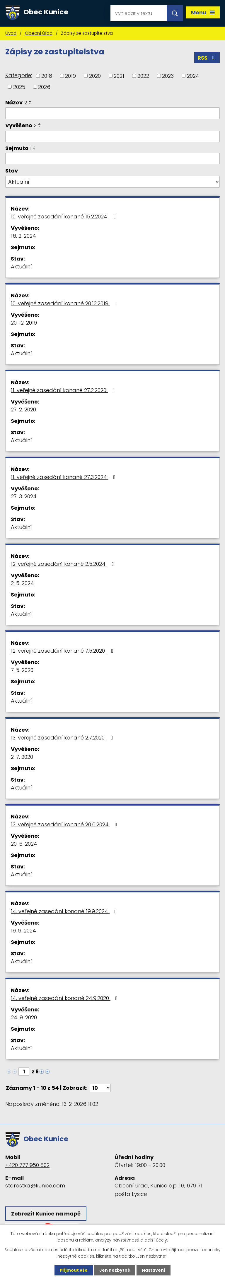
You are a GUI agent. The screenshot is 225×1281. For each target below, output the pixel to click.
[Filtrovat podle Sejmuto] (112, 158)
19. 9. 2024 (23, 930)
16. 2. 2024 (23, 235)
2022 (143, 76)
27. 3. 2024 (24, 496)
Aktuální (21, 266)
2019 (70, 76)
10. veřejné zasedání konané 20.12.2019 (65, 303)
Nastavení (153, 1270)
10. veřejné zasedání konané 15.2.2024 (64, 216)
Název (16, 102)
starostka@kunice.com (35, 1185)
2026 (44, 86)
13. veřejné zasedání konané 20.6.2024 (65, 824)
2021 (119, 76)
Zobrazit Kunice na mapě (46, 1213)
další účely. (156, 1240)
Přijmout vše (74, 1270)
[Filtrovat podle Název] (112, 113)
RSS (207, 57)
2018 (46, 76)
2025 (19, 86)
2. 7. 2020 (22, 757)
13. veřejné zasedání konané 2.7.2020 (63, 737)
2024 (193, 76)
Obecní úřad (38, 33)
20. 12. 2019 (24, 322)
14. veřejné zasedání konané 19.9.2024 (65, 911)
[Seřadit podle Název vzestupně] (30, 101)
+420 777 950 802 (27, 1165)
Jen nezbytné (114, 1270)
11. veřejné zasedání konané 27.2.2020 (64, 390)
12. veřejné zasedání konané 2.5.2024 (63, 564)
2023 (168, 76)
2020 (95, 76)
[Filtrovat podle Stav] (112, 182)
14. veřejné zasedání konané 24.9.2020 (65, 998)
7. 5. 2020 (22, 670)
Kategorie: (18, 75)
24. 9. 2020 (24, 1017)
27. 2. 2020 (23, 409)
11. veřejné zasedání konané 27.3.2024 (64, 477)
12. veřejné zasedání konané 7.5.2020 (63, 650)
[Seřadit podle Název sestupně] (30, 103)
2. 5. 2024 (22, 583)
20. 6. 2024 (24, 843)
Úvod (10, 33)
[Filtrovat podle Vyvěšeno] (112, 136)
